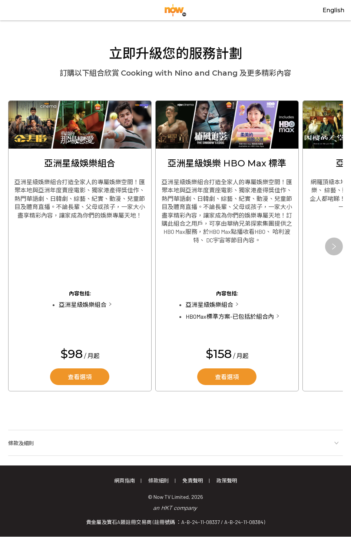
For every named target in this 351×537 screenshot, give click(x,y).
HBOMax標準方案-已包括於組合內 (230, 316)
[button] (334, 246)
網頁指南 (124, 480)
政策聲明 (226, 480)
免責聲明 (192, 480)
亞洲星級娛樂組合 (82, 304)
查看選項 (80, 377)
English (333, 10)
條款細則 (158, 480)
